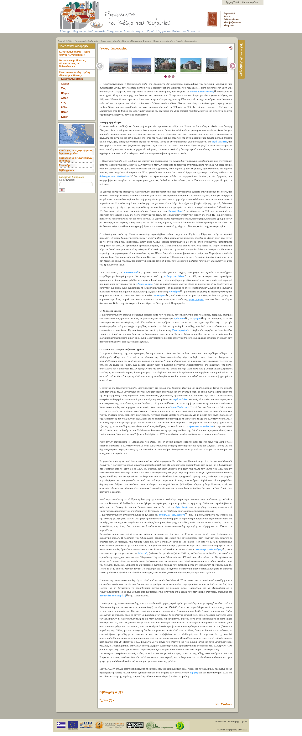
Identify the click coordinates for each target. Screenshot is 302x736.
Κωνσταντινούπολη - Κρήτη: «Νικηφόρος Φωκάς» (126, 41)
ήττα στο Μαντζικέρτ (202, 426)
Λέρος (64, 98)
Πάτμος (65, 93)
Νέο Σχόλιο (224, 704)
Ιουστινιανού (132, 272)
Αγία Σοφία (181, 507)
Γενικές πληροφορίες (186, 41)
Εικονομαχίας (181, 330)
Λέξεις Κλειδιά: (67, 180)
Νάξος (64, 112)
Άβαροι (198, 318)
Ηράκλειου (181, 318)
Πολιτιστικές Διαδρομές (86, 41)
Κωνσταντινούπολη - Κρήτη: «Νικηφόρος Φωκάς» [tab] (75, 74)
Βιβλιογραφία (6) (112, 692)
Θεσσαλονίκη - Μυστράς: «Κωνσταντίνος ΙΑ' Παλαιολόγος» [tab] (77, 64)
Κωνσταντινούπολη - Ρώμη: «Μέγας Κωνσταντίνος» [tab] (77, 54)
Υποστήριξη (233, 722)
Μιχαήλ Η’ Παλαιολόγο (173, 514)
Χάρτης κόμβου (250, 2)
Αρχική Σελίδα (233, 2)
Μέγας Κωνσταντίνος (203, 91)
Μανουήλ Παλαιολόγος (210, 549)
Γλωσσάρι (64, 165)
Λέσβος (65, 83)
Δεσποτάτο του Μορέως (114, 595)
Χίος (63, 88)
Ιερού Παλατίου (179, 407)
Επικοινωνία (220, 722)
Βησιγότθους (176, 210)
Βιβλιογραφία (66, 170)
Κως (63, 102)
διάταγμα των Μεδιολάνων (117, 176)
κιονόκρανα (161, 295)
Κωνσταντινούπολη (163, 41)
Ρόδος (64, 107)
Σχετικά (244, 722)
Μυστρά (142, 553)
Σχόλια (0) (107, 700)
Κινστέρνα (176, 291)
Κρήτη (64, 117)
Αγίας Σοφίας (145, 283)
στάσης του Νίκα (175, 276)
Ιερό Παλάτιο (219, 141)
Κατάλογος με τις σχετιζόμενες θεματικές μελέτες (76, 152)
